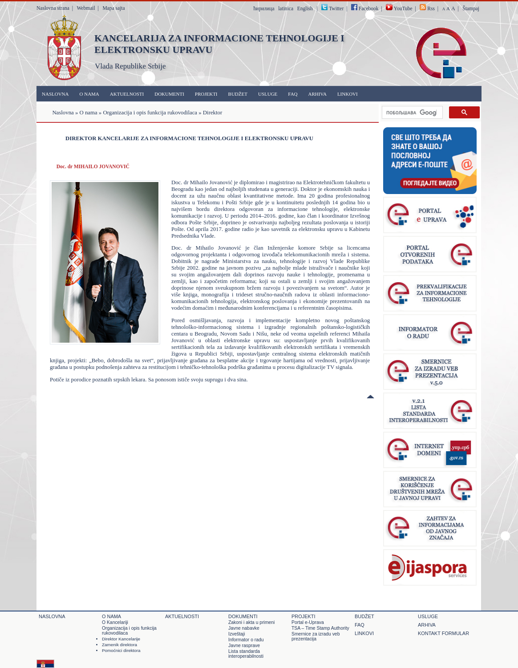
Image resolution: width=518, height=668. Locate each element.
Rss (431, 8)
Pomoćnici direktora (121, 650)
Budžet (237, 94)
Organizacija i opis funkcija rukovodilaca (150, 112)
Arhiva (317, 94)
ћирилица (263, 8)
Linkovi (347, 94)
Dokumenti (169, 94)
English (305, 8)
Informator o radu (246, 639)
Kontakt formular (443, 633)
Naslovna (55, 94)
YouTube (399, 8)
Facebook (365, 8)
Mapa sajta (113, 8)
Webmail (86, 8)
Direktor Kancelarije (121, 638)
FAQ (292, 94)
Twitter (336, 8)
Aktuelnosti (127, 94)
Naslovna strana (52, 8)
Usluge (267, 94)
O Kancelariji (115, 622)
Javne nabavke (243, 628)
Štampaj (470, 8)
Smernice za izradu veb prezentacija (315, 636)
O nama (89, 94)
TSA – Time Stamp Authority (320, 628)
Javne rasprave (244, 645)
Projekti (206, 94)
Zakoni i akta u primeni (251, 622)
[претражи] (411, 113)
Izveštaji (236, 634)
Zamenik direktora (119, 644)
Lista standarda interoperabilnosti (245, 654)
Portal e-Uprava (307, 622)
